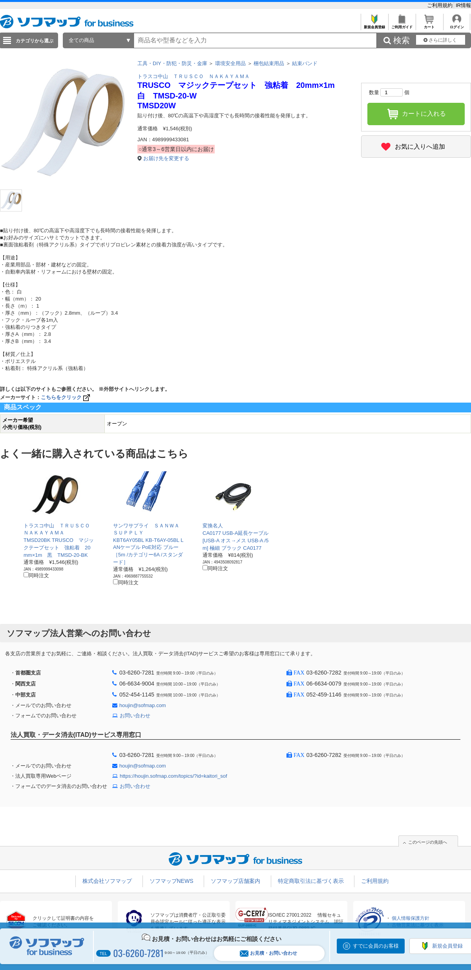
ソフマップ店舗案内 (235, 881)
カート (429, 25)
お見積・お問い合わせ (268, 953)
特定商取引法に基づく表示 (311, 881)
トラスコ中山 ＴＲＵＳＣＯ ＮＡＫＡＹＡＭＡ (193, 76)
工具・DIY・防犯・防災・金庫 (172, 63)
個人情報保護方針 (410, 918)
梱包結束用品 (269, 63)
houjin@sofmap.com (142, 705)
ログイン (456, 25)
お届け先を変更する (166, 158)
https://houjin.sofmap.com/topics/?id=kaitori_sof (173, 776)
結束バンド (305, 63)
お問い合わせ (135, 715)
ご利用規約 (440, 5)
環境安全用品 (230, 63)
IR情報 (463, 5)
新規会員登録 (374, 25)
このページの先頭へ (427, 842)
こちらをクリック (66, 397)
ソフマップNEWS (172, 881)
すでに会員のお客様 (376, 946)
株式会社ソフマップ (107, 881)
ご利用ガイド (401, 25)
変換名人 (213, 526)
